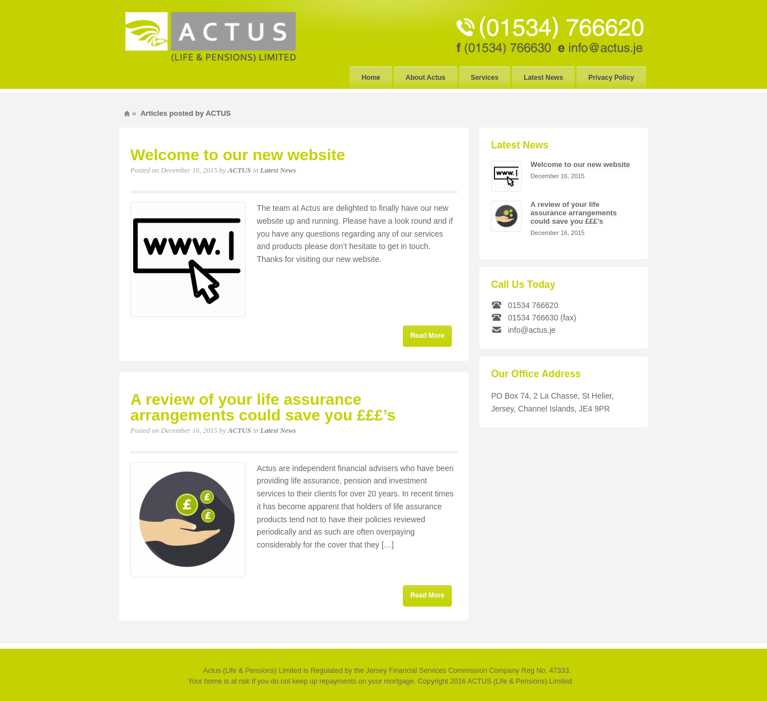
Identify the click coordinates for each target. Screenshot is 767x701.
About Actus (426, 78)
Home (370, 78)
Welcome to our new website (237, 155)
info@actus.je (532, 329)
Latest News (543, 78)
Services (484, 78)
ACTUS (239, 170)
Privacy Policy (611, 78)
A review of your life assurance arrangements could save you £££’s (263, 407)
